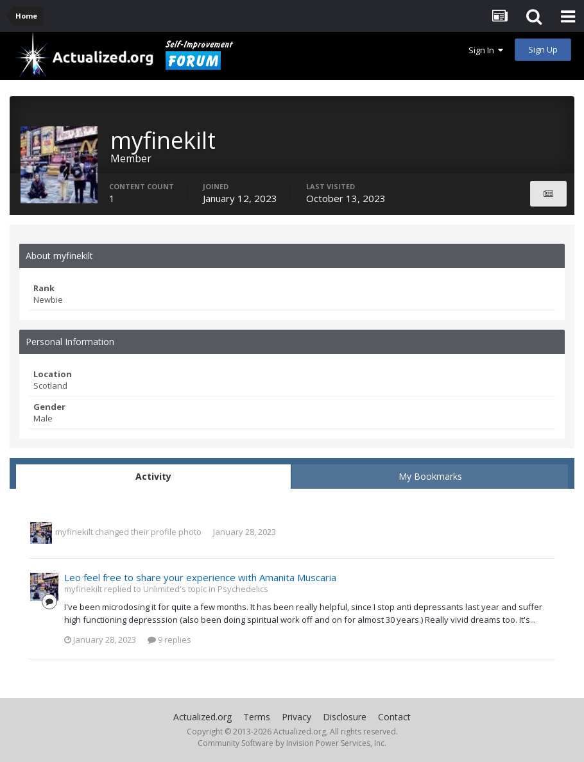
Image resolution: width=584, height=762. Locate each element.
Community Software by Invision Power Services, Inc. (292, 743)
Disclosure (344, 717)
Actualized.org (202, 717)
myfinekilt (74, 532)
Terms (256, 717)
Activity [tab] (153, 476)
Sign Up (543, 49)
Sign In (485, 50)
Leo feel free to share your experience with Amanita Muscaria (200, 577)
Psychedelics (243, 589)
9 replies (169, 639)
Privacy (296, 717)
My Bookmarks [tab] (430, 476)
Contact (394, 717)
